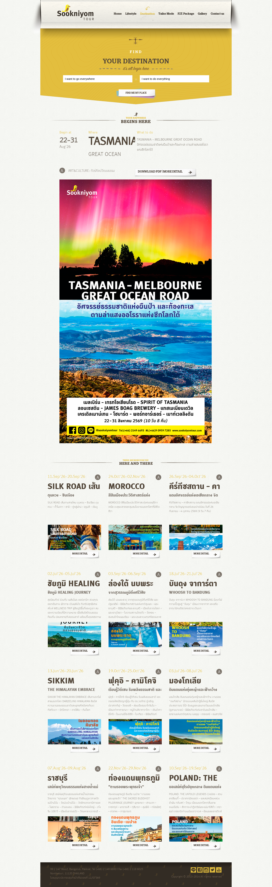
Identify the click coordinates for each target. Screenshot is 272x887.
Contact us (217, 13)
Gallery (202, 13)
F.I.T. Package (186, 13)
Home (118, 13)
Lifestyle (130, 13)
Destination (147, 13)
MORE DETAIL (173, 171)
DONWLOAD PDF (149, 171)
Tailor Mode (166, 13)
